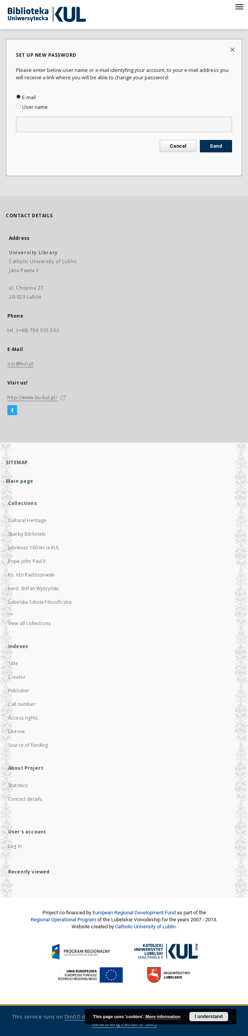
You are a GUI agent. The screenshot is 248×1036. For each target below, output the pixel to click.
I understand (209, 1016)
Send (216, 146)
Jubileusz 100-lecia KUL (33, 547)
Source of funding (28, 745)
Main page (19, 481)
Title (13, 663)
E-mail (26, 97)
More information (162, 1016)
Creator (17, 677)
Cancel (178, 146)
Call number (22, 704)
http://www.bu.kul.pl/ (32, 397)
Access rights (23, 718)
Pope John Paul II (27, 561)
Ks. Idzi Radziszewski (31, 574)
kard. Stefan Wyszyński (33, 588)
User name (32, 107)
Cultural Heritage (27, 520)
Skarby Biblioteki (27, 534)
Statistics (18, 785)
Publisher (18, 690)
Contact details (25, 799)
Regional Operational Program (63, 919)
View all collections (29, 623)
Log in (15, 846)
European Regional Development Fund (134, 912)
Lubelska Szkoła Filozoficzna (40, 602)
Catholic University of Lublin (145, 926)
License (16, 731)
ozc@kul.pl (20, 363)
